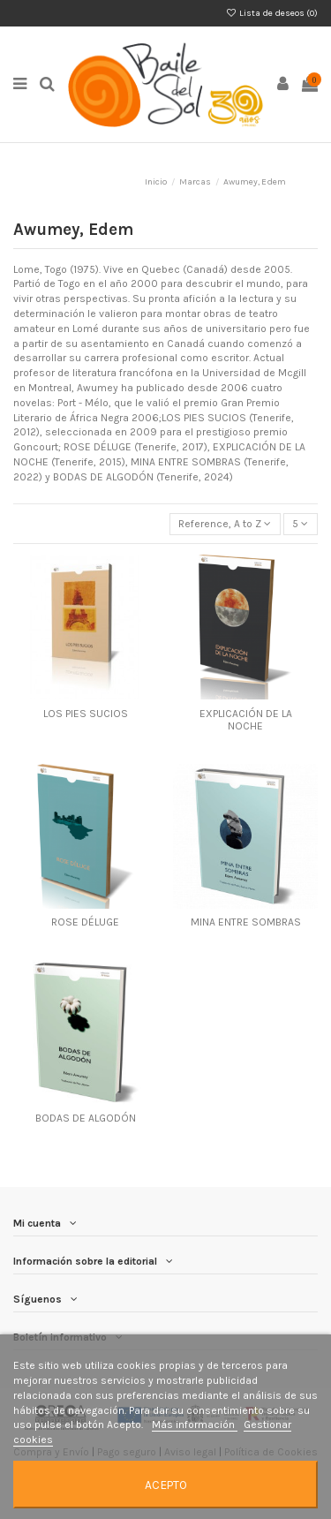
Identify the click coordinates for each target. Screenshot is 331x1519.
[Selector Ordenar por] (225, 524)
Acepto (166, 1484)
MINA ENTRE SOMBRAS (246, 922)
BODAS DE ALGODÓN (85, 1118)
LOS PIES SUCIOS (85, 713)
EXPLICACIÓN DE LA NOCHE (245, 719)
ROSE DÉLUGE (85, 922)
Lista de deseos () (272, 13)
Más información (194, 1424)
